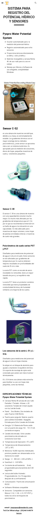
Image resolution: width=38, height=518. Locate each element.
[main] (19, 16)
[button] (2, 3)
